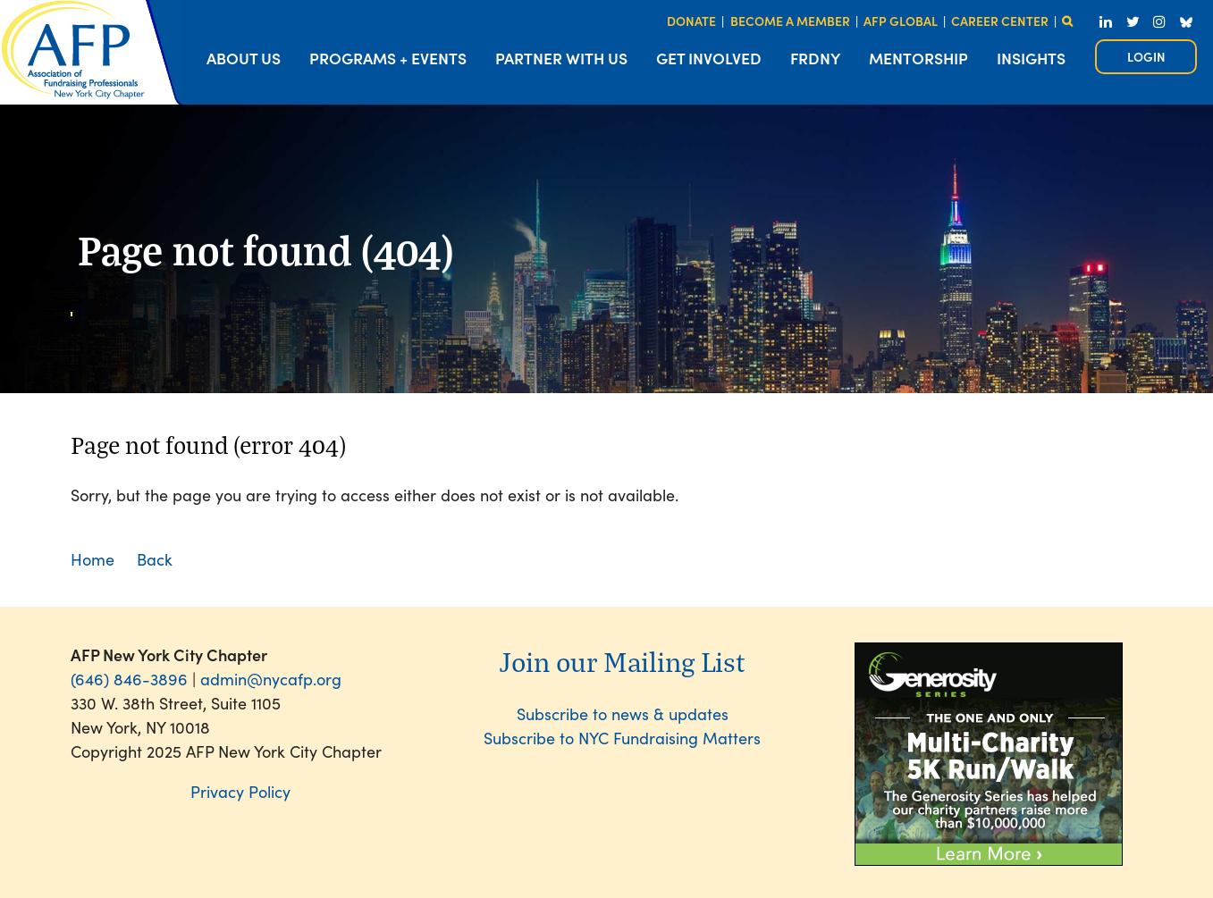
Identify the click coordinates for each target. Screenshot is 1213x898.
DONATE (691, 20)
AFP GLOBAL (900, 20)
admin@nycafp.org (270, 678)
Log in (1146, 56)
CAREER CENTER (1000, 20)
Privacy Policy (240, 791)
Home (92, 559)
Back (155, 559)
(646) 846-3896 (129, 678)
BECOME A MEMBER (790, 20)
